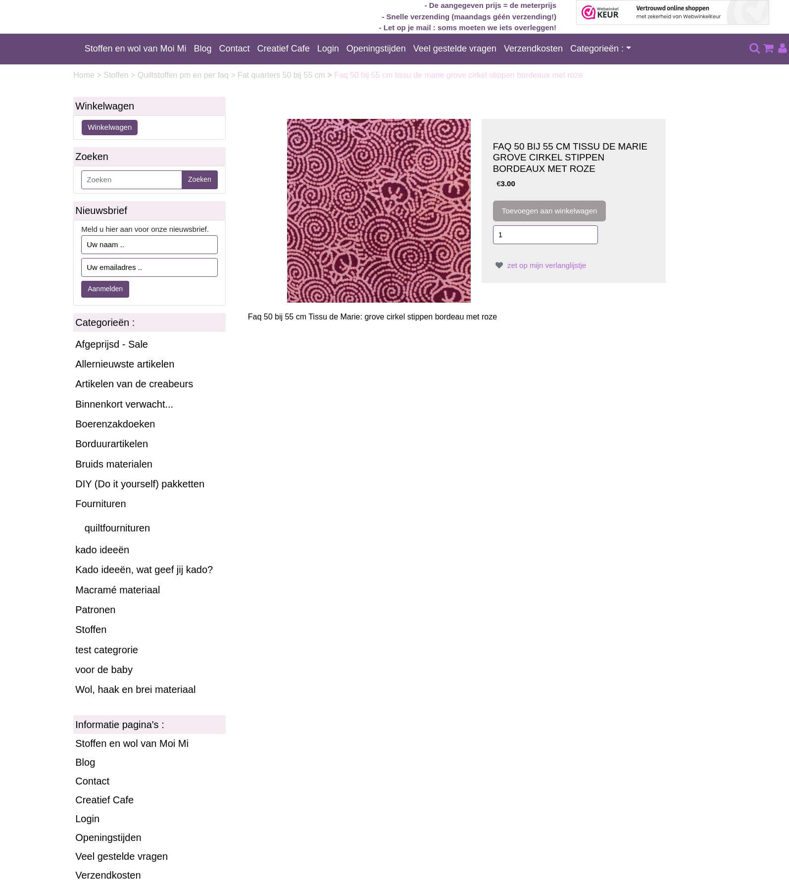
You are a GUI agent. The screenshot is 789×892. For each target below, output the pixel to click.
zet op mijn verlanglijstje (539, 265)
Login (328, 48)
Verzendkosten (533, 48)
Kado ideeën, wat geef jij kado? (144, 569)
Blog (203, 48)
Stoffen (117, 75)
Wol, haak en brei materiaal (135, 689)
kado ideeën (102, 549)
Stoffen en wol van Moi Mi (136, 48)
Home (85, 75)
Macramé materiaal (117, 589)
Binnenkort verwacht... (124, 404)
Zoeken (199, 179)
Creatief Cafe (283, 48)
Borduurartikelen (111, 443)
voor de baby (104, 669)
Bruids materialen (113, 464)
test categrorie (106, 649)
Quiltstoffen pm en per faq (184, 75)
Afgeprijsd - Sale (111, 344)
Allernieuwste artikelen (124, 364)
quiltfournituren (117, 528)
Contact (234, 48)
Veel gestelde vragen (454, 48)
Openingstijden (376, 48)
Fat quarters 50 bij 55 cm (282, 75)
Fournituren (100, 503)
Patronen (95, 609)
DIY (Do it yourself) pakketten (139, 483)
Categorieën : (597, 48)
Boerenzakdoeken (115, 424)
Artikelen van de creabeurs (134, 383)
